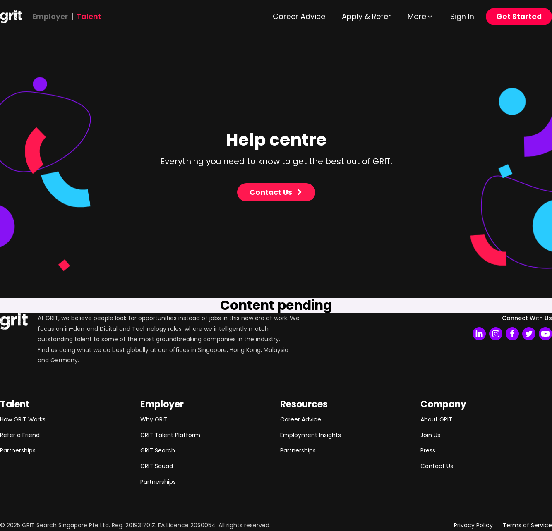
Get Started (519, 16)
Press (427, 450)
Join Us (430, 435)
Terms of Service (527, 525)
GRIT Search (157, 450)
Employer (50, 16)
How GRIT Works (23, 419)
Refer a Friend (20, 435)
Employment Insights (310, 435)
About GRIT (436, 419)
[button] (420, 16)
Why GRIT (154, 419)
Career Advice (300, 419)
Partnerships (18, 450)
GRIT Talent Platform (170, 435)
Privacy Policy (473, 525)
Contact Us (436, 466)
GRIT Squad (156, 466)
